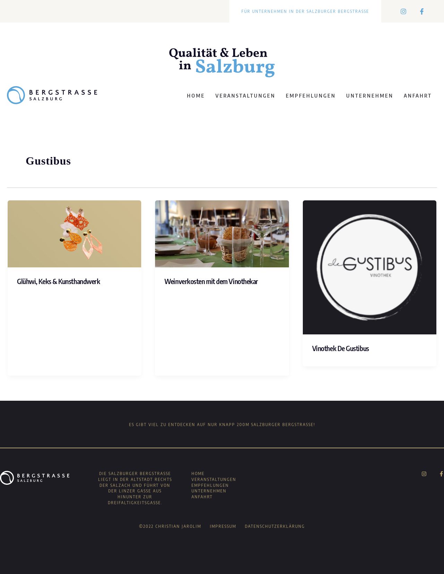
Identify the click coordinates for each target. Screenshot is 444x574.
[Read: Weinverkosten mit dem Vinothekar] (222, 233)
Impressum (223, 526)
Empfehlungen (311, 95)
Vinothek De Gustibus (340, 348)
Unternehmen (369, 95)
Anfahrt (418, 95)
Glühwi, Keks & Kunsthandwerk (58, 281)
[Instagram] (403, 11)
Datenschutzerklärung (275, 526)
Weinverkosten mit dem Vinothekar (211, 281)
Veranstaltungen (245, 95)
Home (196, 95)
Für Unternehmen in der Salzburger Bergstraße (305, 11)
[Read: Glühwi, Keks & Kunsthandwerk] (74, 233)
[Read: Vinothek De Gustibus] (369, 267)
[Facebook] (422, 11)
